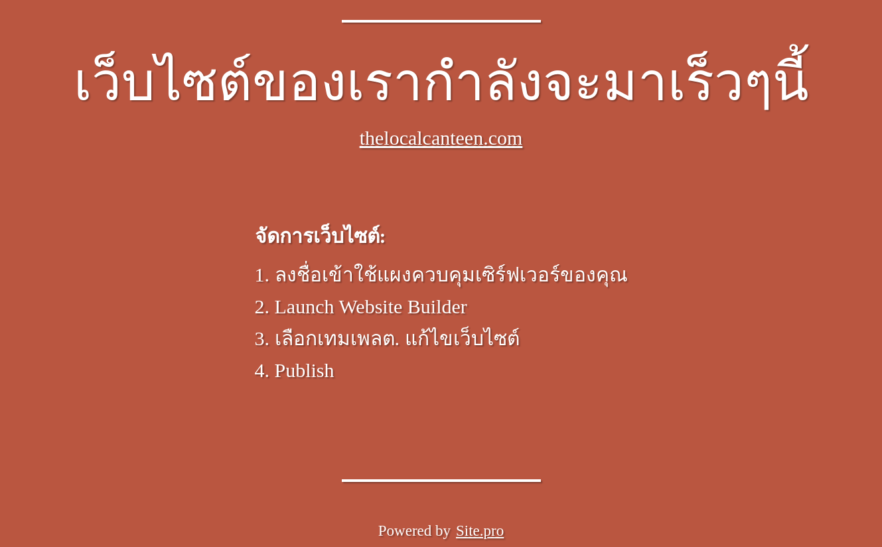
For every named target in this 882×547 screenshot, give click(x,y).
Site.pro (480, 530)
